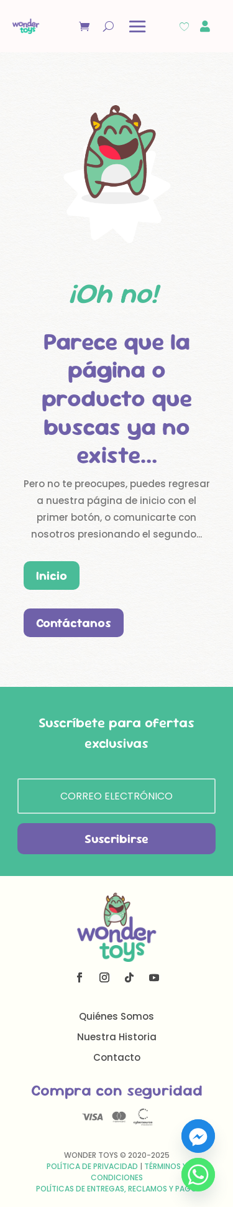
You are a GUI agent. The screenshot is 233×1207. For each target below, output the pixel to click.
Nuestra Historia (117, 1036)
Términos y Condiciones (139, 1172)
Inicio (51, 575)
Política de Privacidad (92, 1166)
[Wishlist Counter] (184, 26)
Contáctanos (73, 623)
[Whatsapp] (198, 1174)
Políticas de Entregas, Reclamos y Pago (116, 1188)
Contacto (116, 1057)
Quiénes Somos (116, 1016)
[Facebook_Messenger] (198, 1136)
